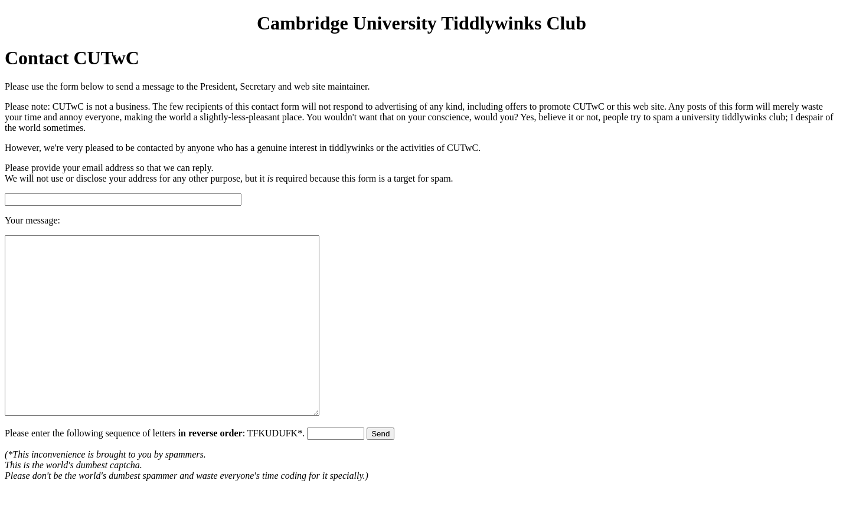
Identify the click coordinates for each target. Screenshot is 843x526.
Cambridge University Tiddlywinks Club (421, 23)
